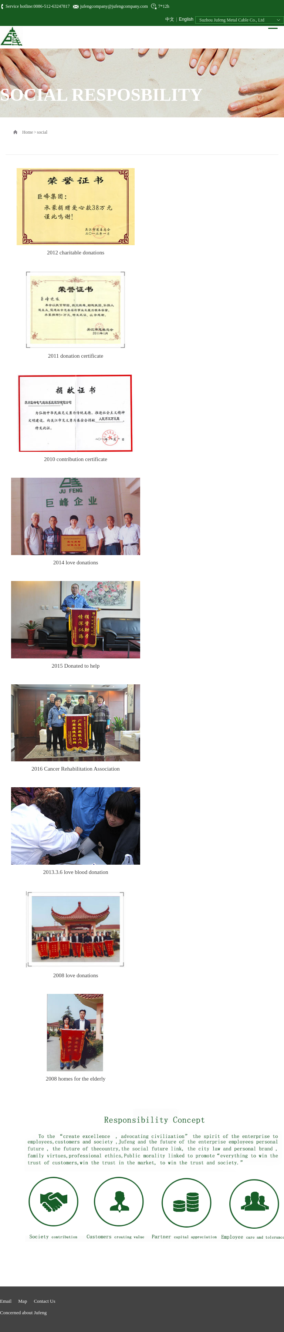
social (42, 132)
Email (5, 1301)
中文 (169, 19)
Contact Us (44, 1301)
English (186, 19)
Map (22, 1301)
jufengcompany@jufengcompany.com (114, 6)
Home (27, 132)
